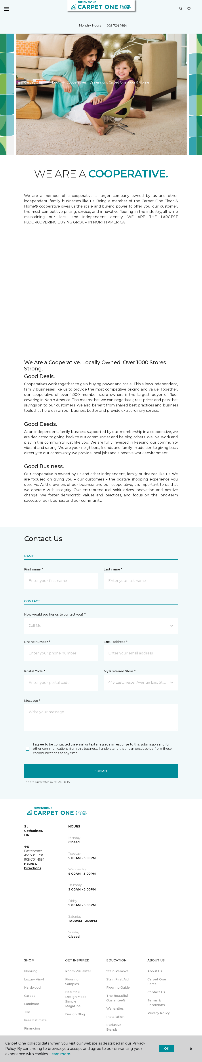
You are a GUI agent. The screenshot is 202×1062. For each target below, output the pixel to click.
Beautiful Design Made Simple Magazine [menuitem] (75, 999)
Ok (166, 1049)
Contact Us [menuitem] (156, 992)
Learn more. (60, 1054)
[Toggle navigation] (6, 9)
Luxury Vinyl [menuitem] (34, 979)
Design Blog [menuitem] (75, 1014)
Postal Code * (34, 671)
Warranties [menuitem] (115, 1009)
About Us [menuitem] (154, 971)
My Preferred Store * (119, 671)
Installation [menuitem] (115, 1017)
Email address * (115, 641)
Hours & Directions (32, 866)
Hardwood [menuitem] (32, 988)
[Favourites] (189, 9)
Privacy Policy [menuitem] (158, 1013)
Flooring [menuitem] (30, 971)
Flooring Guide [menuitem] (118, 988)
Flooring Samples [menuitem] (72, 981)
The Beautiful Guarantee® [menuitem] (117, 998)
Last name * (113, 569)
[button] (181, 9)
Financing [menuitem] (32, 1028)
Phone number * (37, 641)
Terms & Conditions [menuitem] (156, 1002)
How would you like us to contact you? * (55, 614)
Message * (32, 700)
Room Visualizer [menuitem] (78, 971)
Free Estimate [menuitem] (35, 1020)
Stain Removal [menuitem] (117, 971)
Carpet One (33, 82)
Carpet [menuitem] (29, 996)
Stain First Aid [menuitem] (117, 979)
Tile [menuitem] (27, 1012)
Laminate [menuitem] (31, 1004)
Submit (101, 771)
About (54, 82)
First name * (33, 569)
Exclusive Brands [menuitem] (113, 1027)
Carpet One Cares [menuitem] (156, 981)
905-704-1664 (117, 26)
